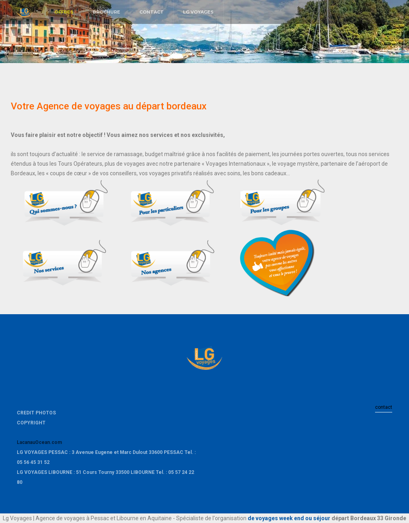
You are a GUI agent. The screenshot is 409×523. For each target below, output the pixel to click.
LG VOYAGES (198, 12)
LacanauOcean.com (39, 442)
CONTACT (151, 12)
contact (383, 407)
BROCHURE (106, 12)
